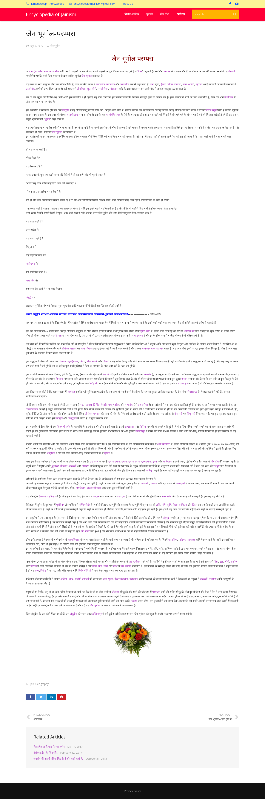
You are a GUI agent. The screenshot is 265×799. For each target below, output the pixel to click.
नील (89, 361)
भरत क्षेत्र (30, 280)
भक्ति (170, 84)
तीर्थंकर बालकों (69, 348)
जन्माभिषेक (86, 348)
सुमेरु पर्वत (145, 331)
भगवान (166, 71)
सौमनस (57, 335)
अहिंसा (63, 579)
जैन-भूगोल (86, 76)
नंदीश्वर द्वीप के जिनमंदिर (45, 752)
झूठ (88, 89)
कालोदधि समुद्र (113, 114)
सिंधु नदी (191, 413)
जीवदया (177, 84)
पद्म (81, 404)
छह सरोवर (143, 404)
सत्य (185, 84)
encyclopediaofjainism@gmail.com (94, 3)
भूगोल (47, 119)
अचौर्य (190, 84)
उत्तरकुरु (121, 496)
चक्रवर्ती (72, 466)
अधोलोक (124, 84)
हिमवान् (59, 379)
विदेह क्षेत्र (94, 383)
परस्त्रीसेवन (103, 89)
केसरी (103, 404)
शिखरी (106, 361)
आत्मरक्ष (191, 539)
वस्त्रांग (154, 483)
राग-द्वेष (33, 71)
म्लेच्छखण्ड (191, 392)
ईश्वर (163, 84)
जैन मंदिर (85, 531)
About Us (127, 3)
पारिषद (182, 539)
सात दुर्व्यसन (134, 561)
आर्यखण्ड (30, 263)
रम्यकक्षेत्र (166, 496)
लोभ (115, 566)
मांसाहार (114, 89)
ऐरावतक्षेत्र (183, 383)
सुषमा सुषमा (114, 461)
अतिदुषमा (167, 461)
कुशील (234, 561)
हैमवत (184, 379)
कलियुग (149, 470)
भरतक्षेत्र (147, 374)
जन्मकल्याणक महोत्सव (152, 348)
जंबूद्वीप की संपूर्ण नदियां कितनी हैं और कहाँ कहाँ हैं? (58, 758)
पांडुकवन (138, 335)
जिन (140, 71)
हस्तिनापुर (97, 614)
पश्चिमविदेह (84, 504)
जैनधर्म (231, 71)
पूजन (110, 579)
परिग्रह (33, 566)
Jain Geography (39, 684)
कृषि (169, 504)
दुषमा (155, 461)
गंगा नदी (178, 413)
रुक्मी (95, 361)
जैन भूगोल (55, 46)
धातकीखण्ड (72, 114)
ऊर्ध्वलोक (100, 84)
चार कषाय (126, 566)
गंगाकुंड (59, 418)
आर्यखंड (71, 392)
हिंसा (216, 561)
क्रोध (94, 566)
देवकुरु (95, 496)
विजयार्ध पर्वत (63, 426)
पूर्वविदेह (60, 504)
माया (106, 566)
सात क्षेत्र (107, 374)
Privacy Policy (132, 791)
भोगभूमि (214, 461)
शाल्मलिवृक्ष (73, 539)
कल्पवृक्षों (180, 483)
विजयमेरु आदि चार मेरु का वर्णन (49, 746)
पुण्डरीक (129, 404)
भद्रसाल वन (189, 331)
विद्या (175, 504)
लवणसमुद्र (140, 431)
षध (83, 361)
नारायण (85, 466)
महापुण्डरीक (114, 404)
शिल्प (194, 504)
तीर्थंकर (63, 466)
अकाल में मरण (94, 488)
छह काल (93, 461)
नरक (37, 570)
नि (80, 361)
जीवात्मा (115, 592)
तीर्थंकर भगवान (92, 413)
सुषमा (124, 461)
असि (158, 504)
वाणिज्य (183, 504)
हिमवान (62, 361)
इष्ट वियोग (80, 488)
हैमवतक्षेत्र (43, 496)
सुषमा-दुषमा (134, 461)
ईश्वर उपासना (121, 579)
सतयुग (216, 466)
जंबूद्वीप (65, 110)
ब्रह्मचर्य (199, 84)
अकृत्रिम (50, 453)
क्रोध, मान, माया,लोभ (48, 71)
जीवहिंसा (81, 89)
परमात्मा (156, 592)
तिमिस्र (143, 426)
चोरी (94, 89)
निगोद (43, 570)
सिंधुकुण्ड (72, 418)
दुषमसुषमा (146, 461)
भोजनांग (145, 483)
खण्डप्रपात (129, 426)
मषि (163, 504)
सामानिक (172, 539)
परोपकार (134, 579)
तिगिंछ (96, 404)
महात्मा (134, 601)
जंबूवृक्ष (166, 517)
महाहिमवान (72, 361)
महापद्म (88, 404)
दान (152, 84)
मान (100, 566)
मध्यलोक (110, 84)
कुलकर (55, 466)
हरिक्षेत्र (52, 496)
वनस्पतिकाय (32, 409)
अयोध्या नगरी (163, 444)
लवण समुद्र (211, 110)
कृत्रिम (107, 453)
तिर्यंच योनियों (84, 570)
